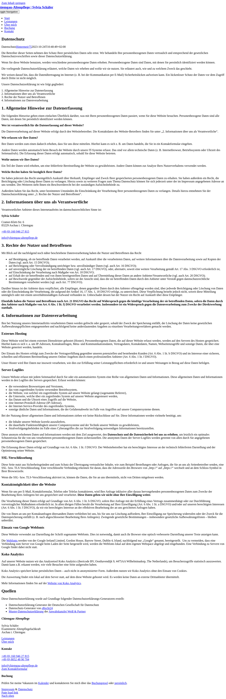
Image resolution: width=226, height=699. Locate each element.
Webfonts (12, 540)
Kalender (43, 683)
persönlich (120, 683)
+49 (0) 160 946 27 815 (15, 231)
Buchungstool (100, 683)
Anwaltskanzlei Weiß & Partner (67, 611)
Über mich (7, 641)
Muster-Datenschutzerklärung (26, 611)
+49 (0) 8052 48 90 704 (15, 659)
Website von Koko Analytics (64, 583)
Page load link (9, 692)
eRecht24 (47, 608)
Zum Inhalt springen (13, 3)
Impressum (7, 689)
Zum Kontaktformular (14, 668)
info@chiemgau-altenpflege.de (19, 237)
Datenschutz (25, 689)
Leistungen (7, 638)
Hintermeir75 (24, 46)
